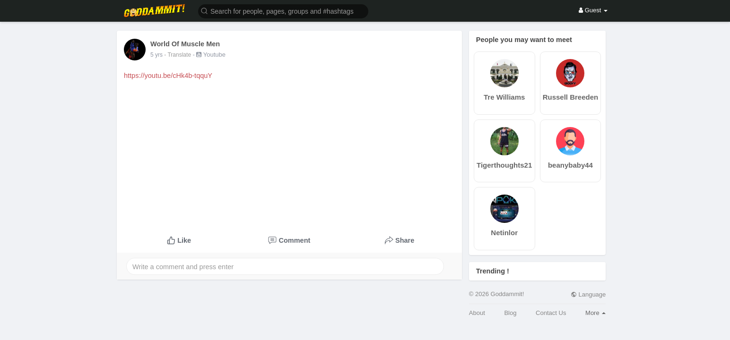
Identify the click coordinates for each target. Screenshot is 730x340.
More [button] (595, 312)
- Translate (178, 54)
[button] (283, 10)
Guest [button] (593, 10)
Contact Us (551, 313)
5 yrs (156, 54)
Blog (510, 313)
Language (588, 294)
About (477, 313)
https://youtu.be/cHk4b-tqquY (168, 75)
